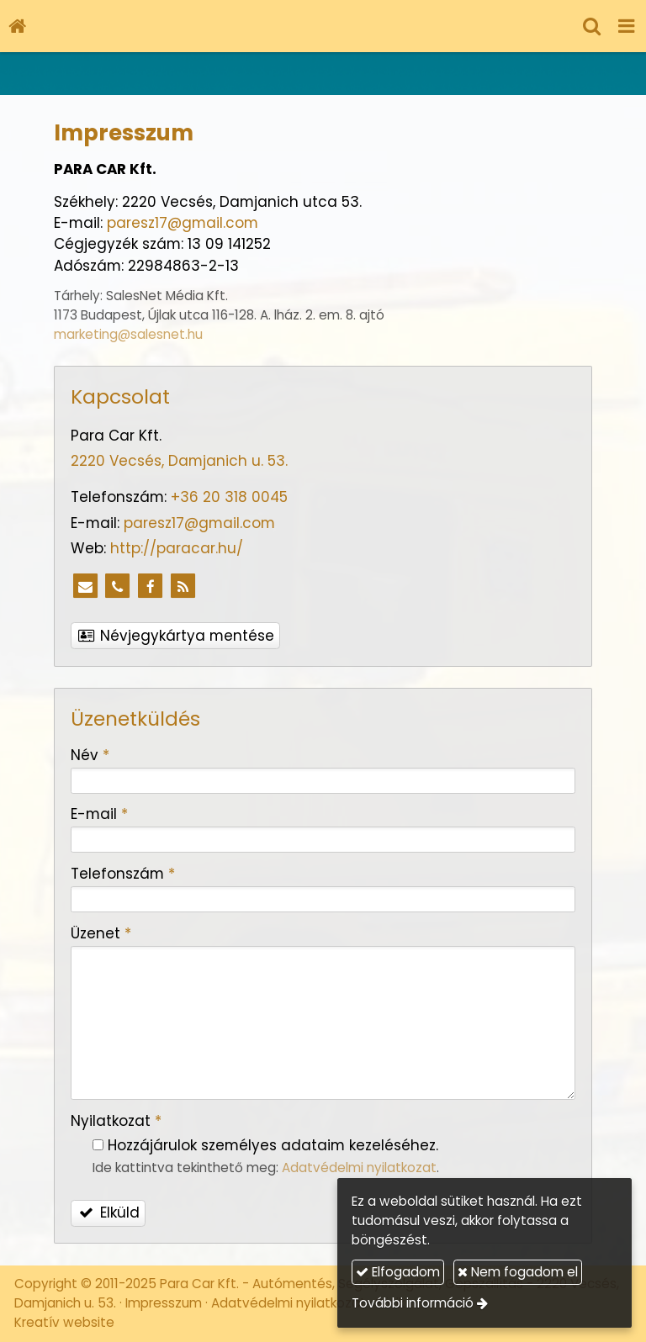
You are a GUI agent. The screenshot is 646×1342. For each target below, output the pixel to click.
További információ (413, 1303)
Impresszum (163, 1303)
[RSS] (183, 587)
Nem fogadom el (518, 1272)
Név (90, 755)
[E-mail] (85, 587)
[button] (626, 26)
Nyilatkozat (116, 1121)
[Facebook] (150, 587)
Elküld (108, 1212)
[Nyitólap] (17, 26)
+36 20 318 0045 (229, 497)
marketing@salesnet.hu (128, 334)
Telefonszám (123, 874)
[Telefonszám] (117, 587)
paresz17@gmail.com (182, 223)
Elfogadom (398, 1272)
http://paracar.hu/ (176, 548)
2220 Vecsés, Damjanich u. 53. (179, 461)
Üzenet (101, 933)
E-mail (99, 814)
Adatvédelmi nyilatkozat (359, 1167)
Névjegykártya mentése (175, 636)
